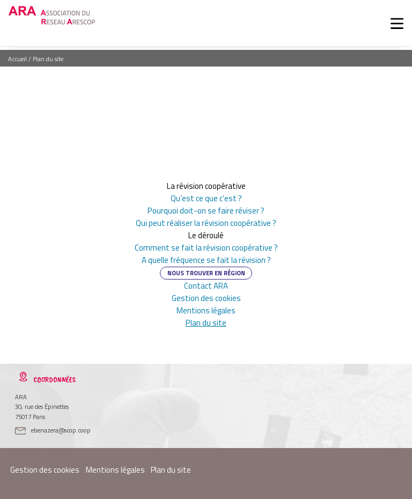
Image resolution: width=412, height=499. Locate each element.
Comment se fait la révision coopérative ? (206, 247)
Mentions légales (206, 310)
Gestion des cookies (206, 298)
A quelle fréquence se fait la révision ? (206, 260)
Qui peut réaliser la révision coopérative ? (206, 223)
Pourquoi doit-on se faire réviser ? (206, 210)
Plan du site (206, 323)
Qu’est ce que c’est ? (206, 198)
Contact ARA (206, 286)
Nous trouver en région (206, 272)
